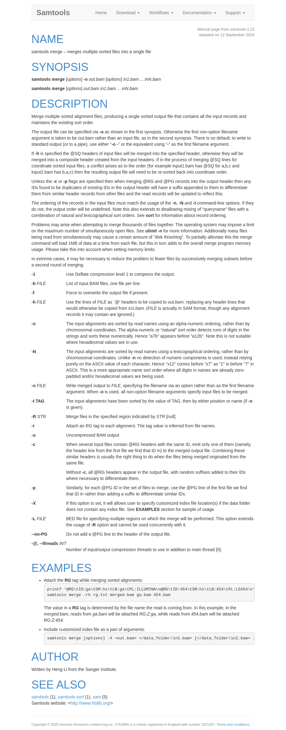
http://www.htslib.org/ (90, 703)
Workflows (161, 12)
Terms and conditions (233, 724)
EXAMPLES (62, 568)
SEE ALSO (59, 684)
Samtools (53, 12)
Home (101, 12)
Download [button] (128, 12)
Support (235, 12)
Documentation (199, 12)
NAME (48, 39)
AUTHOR (55, 656)
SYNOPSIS (60, 67)
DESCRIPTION (70, 103)
